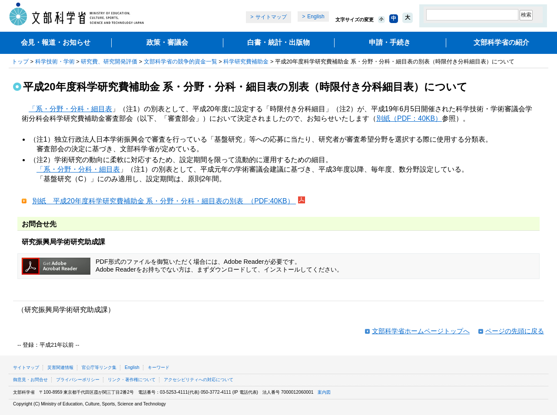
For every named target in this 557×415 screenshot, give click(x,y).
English (315, 16)
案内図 (324, 392)
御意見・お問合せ (30, 379)
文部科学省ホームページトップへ (421, 331)
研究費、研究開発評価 (109, 61)
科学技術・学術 (55, 61)
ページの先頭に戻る (514, 331)
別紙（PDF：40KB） (409, 118)
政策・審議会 (167, 42)
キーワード (158, 367)
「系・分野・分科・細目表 (70, 109)
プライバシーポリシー (77, 379)
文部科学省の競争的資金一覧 (180, 61)
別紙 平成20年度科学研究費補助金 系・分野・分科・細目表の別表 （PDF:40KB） (164, 201)
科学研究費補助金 (246, 61)
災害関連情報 (60, 367)
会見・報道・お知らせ (55, 42)
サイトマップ (271, 17)
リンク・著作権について (132, 379)
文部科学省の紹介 (501, 42)
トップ (20, 61)
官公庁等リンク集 (99, 367)
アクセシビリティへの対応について (198, 379)
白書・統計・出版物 (278, 42)
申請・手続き (390, 42)
